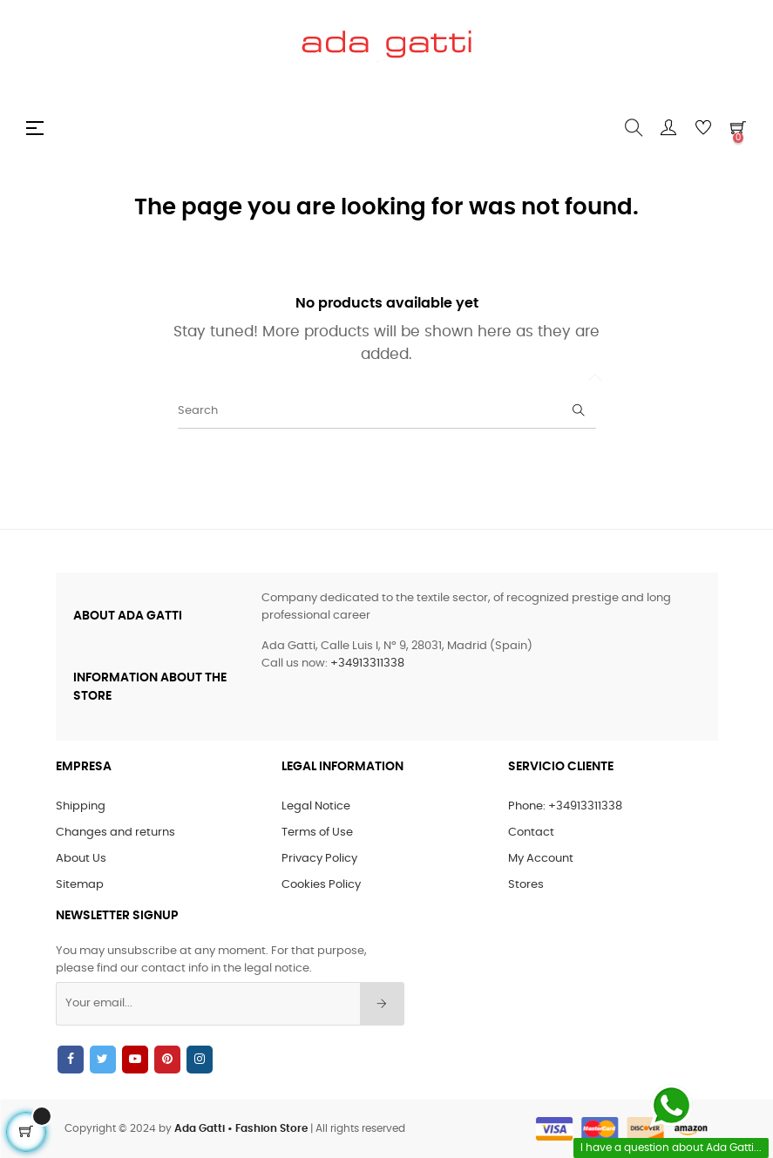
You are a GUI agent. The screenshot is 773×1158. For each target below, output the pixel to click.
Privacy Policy (319, 858)
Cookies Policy (321, 885)
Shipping (80, 806)
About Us (81, 858)
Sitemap (80, 885)
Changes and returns (115, 832)
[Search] (387, 411)
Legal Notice (315, 806)
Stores (526, 885)
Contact (531, 832)
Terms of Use (317, 832)
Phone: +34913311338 (565, 806)
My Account (540, 858)
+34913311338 (367, 663)
